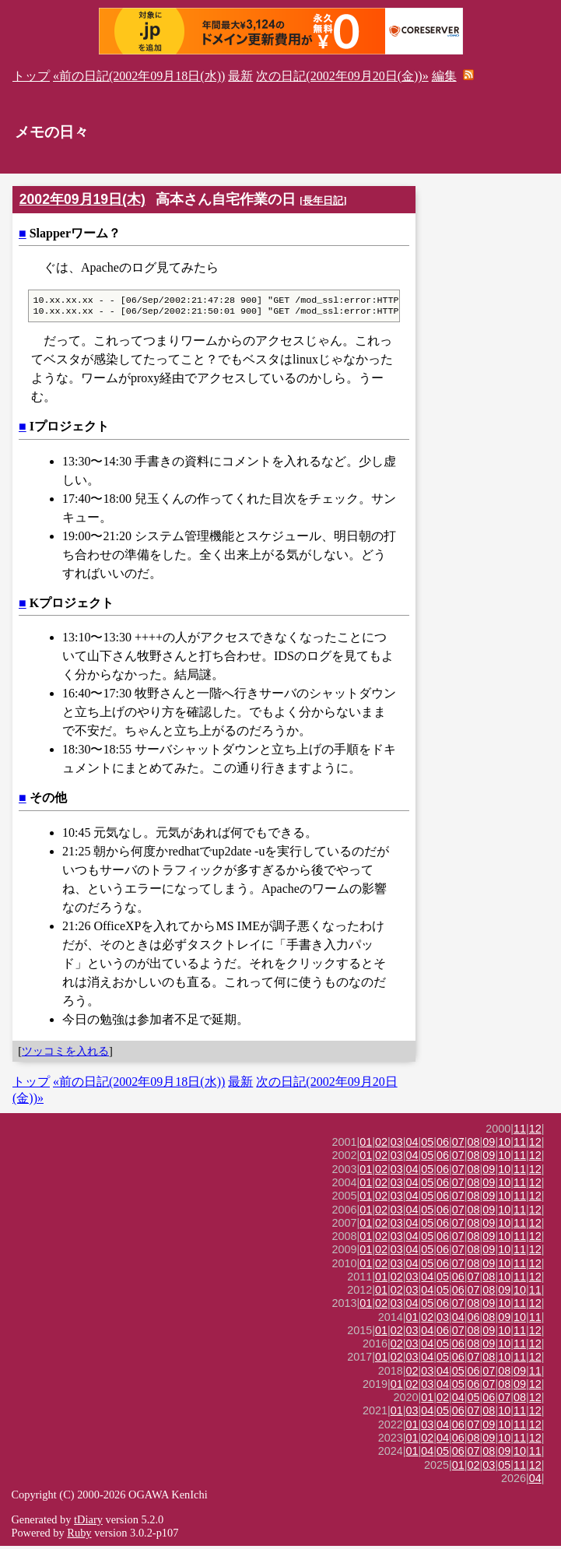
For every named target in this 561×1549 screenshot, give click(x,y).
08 (474, 1145)
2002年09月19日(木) (82, 199)
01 (365, 1145)
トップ (31, 76)
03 (397, 1145)
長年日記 (323, 200)
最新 (240, 76)
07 (458, 1145)
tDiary (88, 1522)
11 (520, 1132)
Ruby (79, 1536)
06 (443, 1145)
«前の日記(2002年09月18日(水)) (139, 76)
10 (504, 1145)
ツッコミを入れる (65, 1054)
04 (412, 1145)
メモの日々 (52, 132)
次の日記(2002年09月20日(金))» (342, 76)
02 (381, 1145)
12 (535, 1132)
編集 (444, 76)
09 (488, 1145)
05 (427, 1145)
